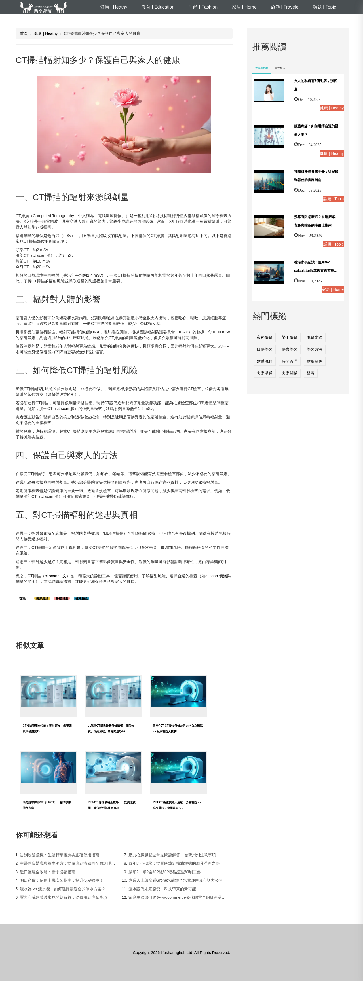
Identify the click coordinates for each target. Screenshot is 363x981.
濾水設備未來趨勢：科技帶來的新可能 (162, 889)
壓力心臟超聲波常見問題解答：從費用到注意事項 (63, 897)
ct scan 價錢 (216, 576)
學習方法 (314, 349)
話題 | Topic (324, 7)
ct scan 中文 (55, 576)
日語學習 (265, 349)
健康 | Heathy (113, 7)
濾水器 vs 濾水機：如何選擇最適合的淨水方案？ (62, 889)
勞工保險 (289, 337)
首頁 (24, 33)
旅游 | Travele (285, 7)
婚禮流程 (265, 361)
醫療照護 (62, 598)
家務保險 (265, 337)
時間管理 (289, 361)
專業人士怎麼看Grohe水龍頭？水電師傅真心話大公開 (175, 880)
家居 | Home (244, 7)
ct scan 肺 (65, 408)
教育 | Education (158, 7)
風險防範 (314, 337)
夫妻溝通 (265, 373)
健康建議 (42, 598)
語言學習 (289, 349)
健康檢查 (81, 598)
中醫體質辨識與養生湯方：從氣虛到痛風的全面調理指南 (69, 863)
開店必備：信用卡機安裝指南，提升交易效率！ (61, 880)
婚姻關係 (314, 361)
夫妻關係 (289, 373)
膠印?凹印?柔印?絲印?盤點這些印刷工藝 (164, 872)
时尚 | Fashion (203, 7)
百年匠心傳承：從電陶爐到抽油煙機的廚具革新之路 (174, 863)
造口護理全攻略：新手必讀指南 (47, 872)
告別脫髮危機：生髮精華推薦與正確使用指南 (59, 855)
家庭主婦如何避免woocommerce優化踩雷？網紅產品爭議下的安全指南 (177, 897)
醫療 (311, 373)
